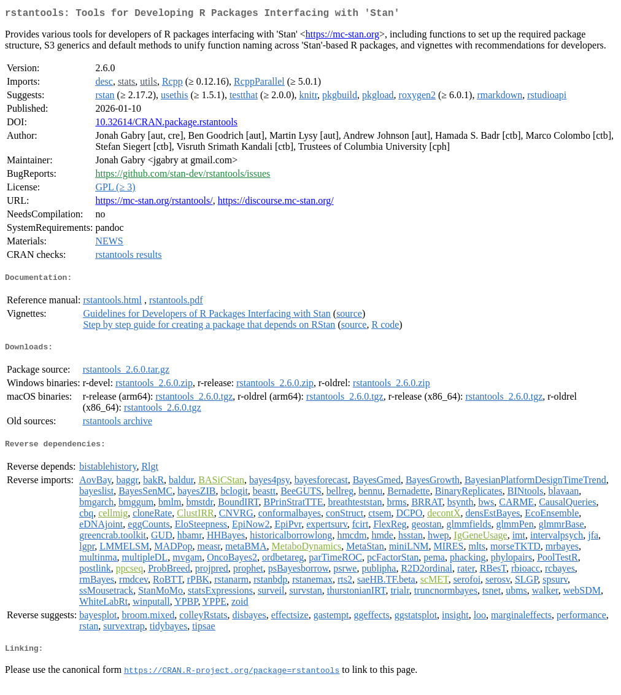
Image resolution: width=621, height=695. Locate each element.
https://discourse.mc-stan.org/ (276, 203)
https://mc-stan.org (342, 36)
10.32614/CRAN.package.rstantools (166, 124)
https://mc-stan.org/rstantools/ (153, 203)
